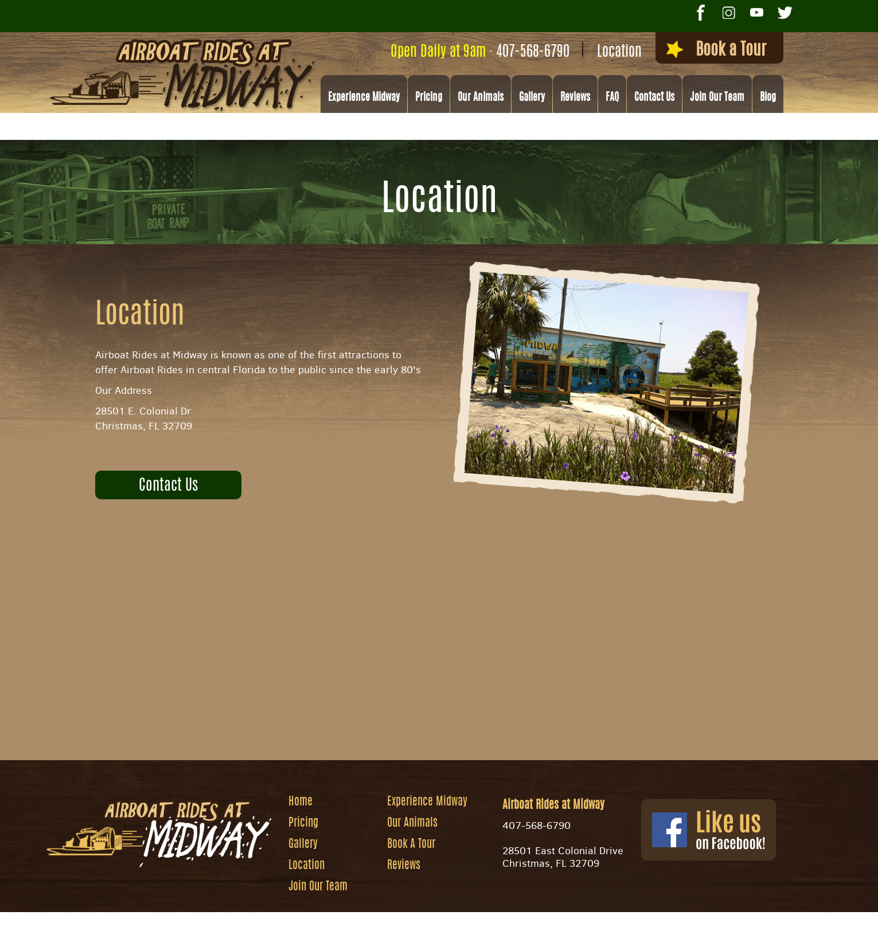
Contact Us (654, 98)
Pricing (428, 98)
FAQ (612, 98)
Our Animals (481, 98)
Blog (768, 98)
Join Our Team (717, 98)
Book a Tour (716, 50)
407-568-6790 (532, 52)
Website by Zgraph (446, 917)
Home (300, 802)
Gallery (532, 98)
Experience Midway (364, 98)
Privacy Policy (577, 917)
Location (619, 52)
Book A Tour (411, 844)
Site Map (514, 917)
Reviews (575, 98)
